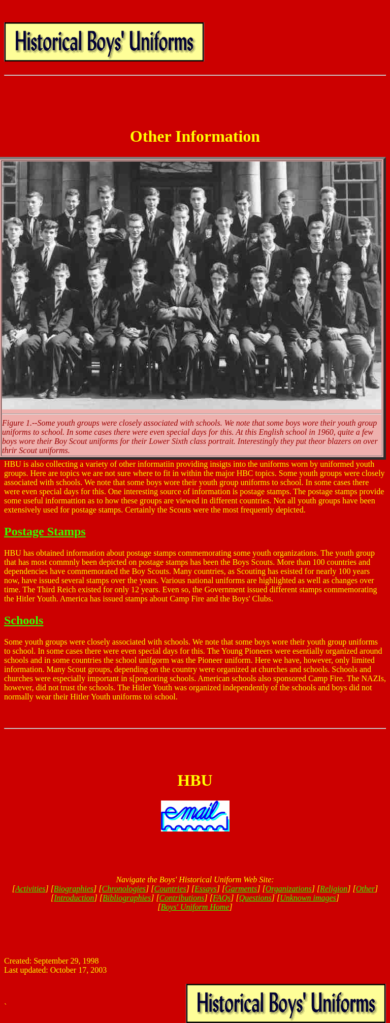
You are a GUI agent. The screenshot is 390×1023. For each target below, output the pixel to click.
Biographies (73, 888)
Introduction (74, 897)
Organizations (289, 888)
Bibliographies (127, 897)
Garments (241, 888)
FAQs (222, 897)
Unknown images (308, 897)
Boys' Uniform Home (195, 907)
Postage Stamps (45, 531)
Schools (23, 620)
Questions (255, 897)
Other (365, 888)
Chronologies (124, 888)
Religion (333, 888)
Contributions (182, 897)
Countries (170, 888)
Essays (205, 888)
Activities (30, 888)
